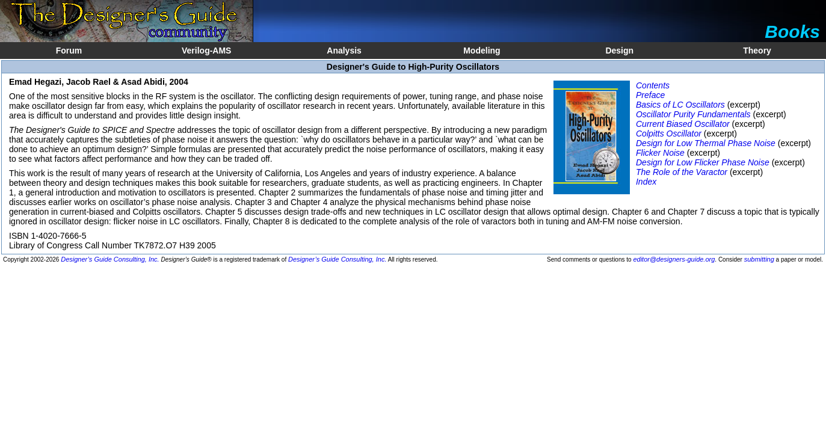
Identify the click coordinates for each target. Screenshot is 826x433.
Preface (650, 95)
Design (619, 50)
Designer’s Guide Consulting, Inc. (110, 259)
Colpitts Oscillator (668, 133)
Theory (757, 50)
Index (646, 181)
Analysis (344, 50)
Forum (69, 50)
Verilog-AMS (206, 50)
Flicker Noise (660, 153)
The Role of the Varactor (681, 172)
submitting (759, 259)
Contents (653, 85)
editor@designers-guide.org (674, 259)
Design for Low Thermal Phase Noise (705, 143)
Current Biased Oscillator (683, 124)
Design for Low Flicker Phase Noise (702, 162)
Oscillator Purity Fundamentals (693, 114)
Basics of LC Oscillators (680, 104)
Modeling (481, 50)
